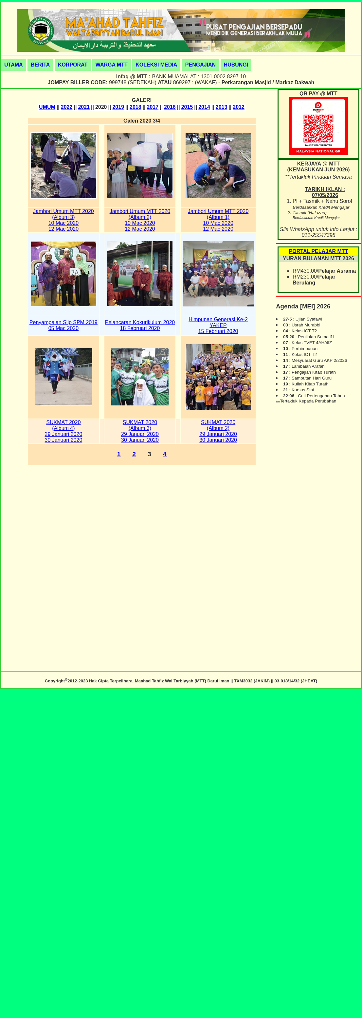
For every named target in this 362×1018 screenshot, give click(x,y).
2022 (67, 107)
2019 (118, 107)
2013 (221, 107)
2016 (170, 107)
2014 (204, 107)
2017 (153, 107)
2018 (135, 107)
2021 (84, 107)
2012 (238, 107)
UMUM (47, 107)
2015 (187, 107)
